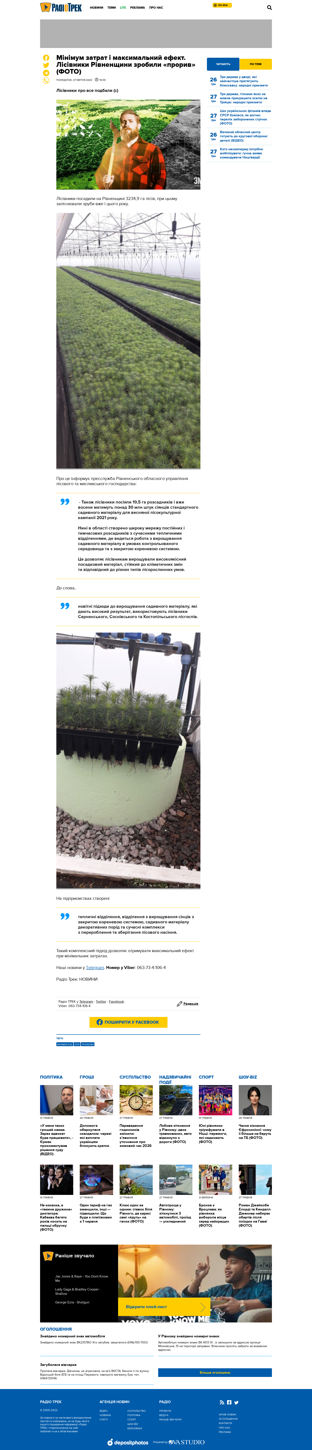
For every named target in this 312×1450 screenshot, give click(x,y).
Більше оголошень (215, 1372)
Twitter (101, 1001)
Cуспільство (135, 1077)
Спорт (206, 1077)
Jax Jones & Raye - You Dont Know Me (81, 1278)
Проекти (165, 1410)
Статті (104, 1419)
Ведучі (163, 1415)
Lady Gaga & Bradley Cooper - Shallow (78, 1291)
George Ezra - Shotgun (72, 1302)
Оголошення (56, 1329)
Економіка (134, 1428)
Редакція (191, 1004)
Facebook (116, 1001)
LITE (123, 8)
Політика (51, 1077)
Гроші (87, 1077)
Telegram (86, 1001)
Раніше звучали (170, 1419)
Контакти (225, 1423)
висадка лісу (64, 1044)
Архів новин (227, 1414)
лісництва (88, 1044)
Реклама (137, 8)
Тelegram (95, 967)
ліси (77, 1044)
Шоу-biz (248, 1077)
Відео (103, 1410)
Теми (111, 8)
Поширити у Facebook (132, 1022)
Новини (96, 8)
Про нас (156, 8)
